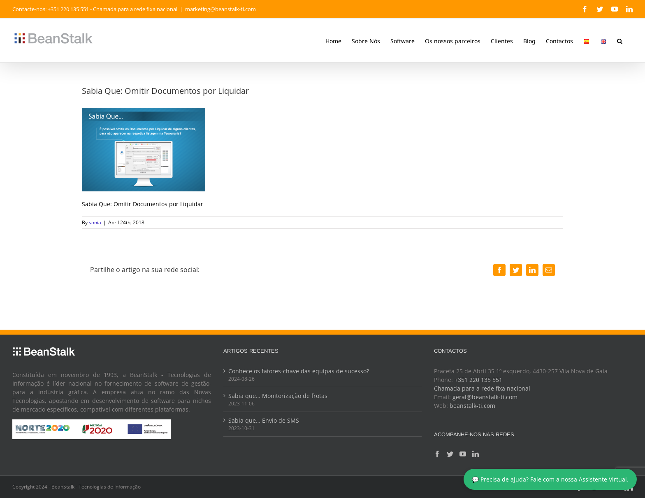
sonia (95, 222)
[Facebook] (437, 454)
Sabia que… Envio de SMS (263, 420)
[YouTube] (462, 454)
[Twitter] (450, 454)
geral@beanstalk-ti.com (484, 397)
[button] (619, 40)
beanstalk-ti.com (472, 406)
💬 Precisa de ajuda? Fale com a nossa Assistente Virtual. (550, 479)
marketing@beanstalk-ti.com (220, 9)
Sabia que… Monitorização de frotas (277, 396)
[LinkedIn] (475, 454)
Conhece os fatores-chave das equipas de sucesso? (298, 371)
